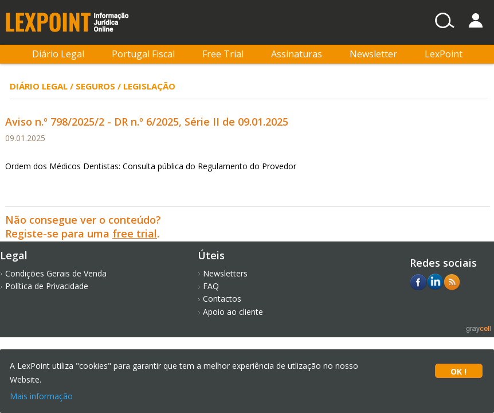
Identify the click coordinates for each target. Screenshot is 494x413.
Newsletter (373, 54)
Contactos (222, 298)
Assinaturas (296, 54)
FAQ (211, 285)
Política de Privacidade (46, 285)
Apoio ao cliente (233, 311)
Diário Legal (58, 54)
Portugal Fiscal (143, 54)
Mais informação (41, 396)
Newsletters (225, 273)
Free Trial (223, 54)
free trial (134, 233)
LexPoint (443, 54)
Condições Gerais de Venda (56, 273)
